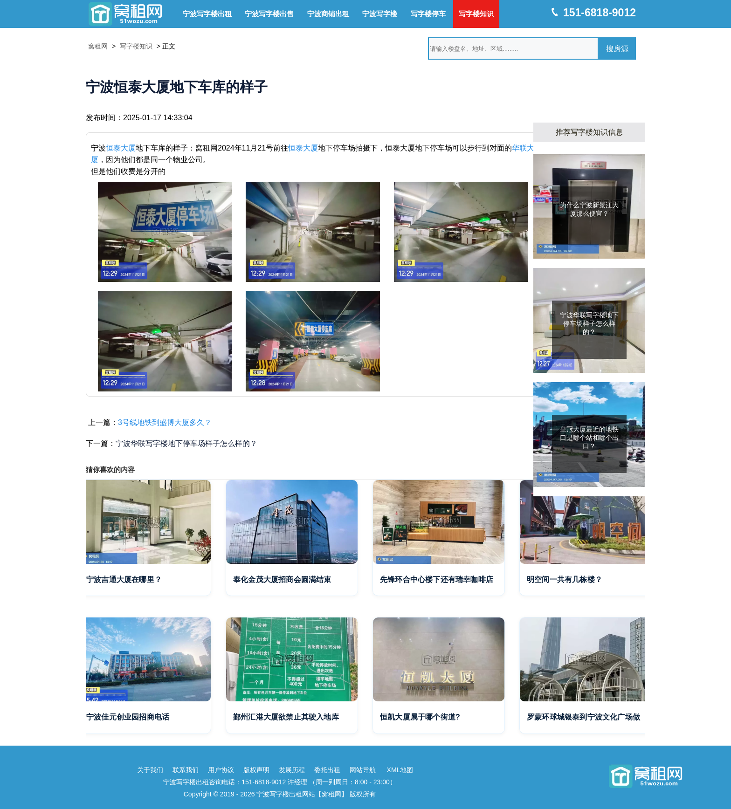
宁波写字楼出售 (269, 14)
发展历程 (292, 770)
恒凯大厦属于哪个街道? (420, 717)
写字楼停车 (428, 14)
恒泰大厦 (121, 148)
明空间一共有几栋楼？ (564, 579)
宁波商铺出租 (328, 14)
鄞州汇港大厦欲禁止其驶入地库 (286, 717)
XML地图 (400, 770)
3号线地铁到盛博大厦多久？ (165, 422)
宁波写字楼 (379, 14)
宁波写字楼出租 (207, 14)
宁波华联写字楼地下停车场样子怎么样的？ (186, 443)
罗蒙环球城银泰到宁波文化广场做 (583, 717)
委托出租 (327, 770)
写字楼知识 (476, 14)
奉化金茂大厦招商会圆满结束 (282, 579)
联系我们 (185, 770)
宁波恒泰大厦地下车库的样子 (177, 87)
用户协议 (221, 770)
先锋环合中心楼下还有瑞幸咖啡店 (436, 579)
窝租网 (98, 46)
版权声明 (256, 770)
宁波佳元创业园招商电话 (127, 717)
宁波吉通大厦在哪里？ (124, 579)
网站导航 (363, 770)
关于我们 (150, 770)
